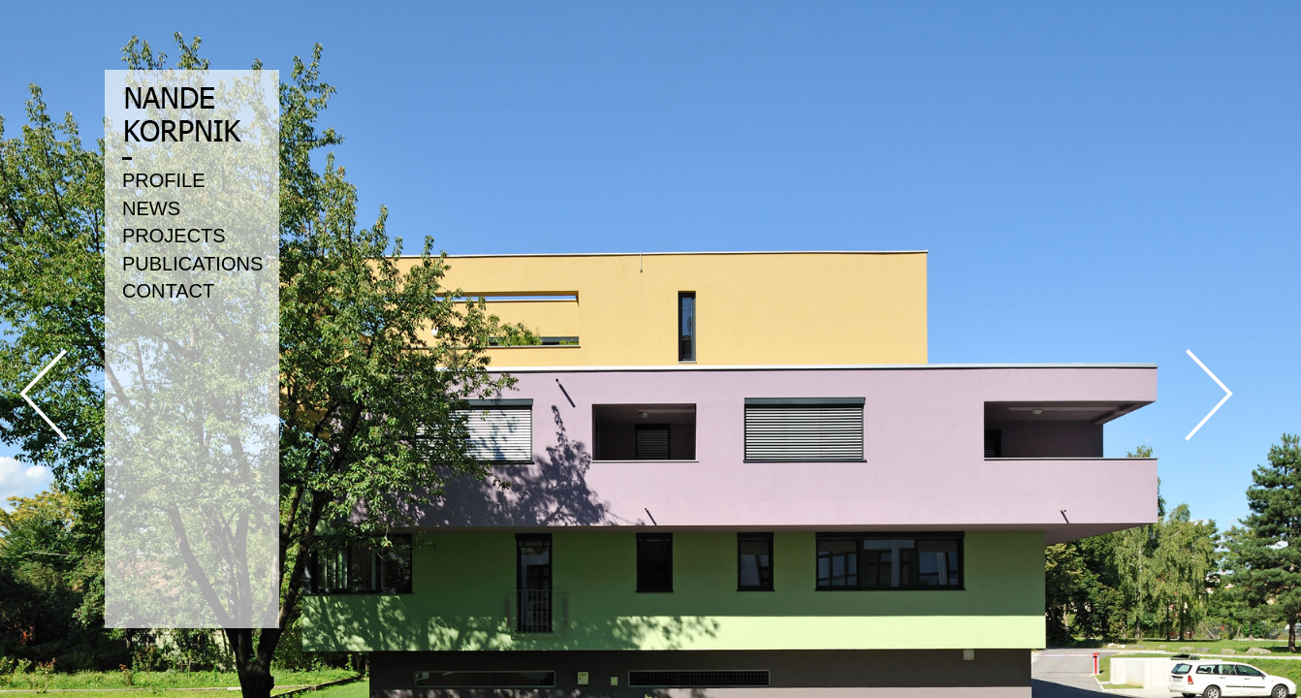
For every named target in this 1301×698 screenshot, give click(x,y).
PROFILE (164, 180)
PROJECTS (174, 235)
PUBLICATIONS (192, 263)
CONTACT (168, 290)
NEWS (151, 208)
